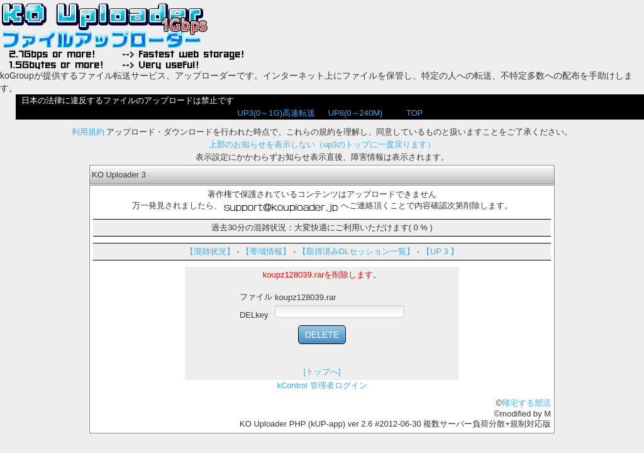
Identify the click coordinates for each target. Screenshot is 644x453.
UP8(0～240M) (355, 113)
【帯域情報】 (266, 251)
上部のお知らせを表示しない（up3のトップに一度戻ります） (322, 144)
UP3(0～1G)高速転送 (277, 113)
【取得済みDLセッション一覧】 (356, 251)
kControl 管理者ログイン (322, 385)
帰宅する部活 (526, 403)
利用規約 (88, 132)
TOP (414, 113)
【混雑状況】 (210, 251)
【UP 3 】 (440, 251)
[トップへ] (321, 371)
